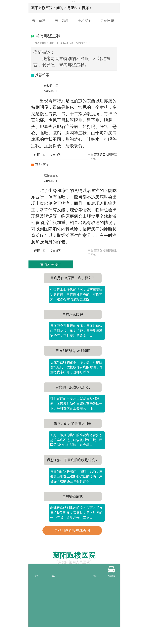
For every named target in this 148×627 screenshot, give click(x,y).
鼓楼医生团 (51, 85)
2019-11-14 (50, 91)
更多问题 (107, 20)
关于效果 (62, 20)
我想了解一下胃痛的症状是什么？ (72, 460)
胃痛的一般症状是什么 (73, 387)
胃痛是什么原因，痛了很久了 (72, 278)
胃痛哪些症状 (72, 496)
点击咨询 (55, 154)
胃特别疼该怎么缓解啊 (73, 351)
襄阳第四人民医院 (105, 154)
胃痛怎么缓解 (72, 314)
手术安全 (84, 20)
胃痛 (85, 8)
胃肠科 (72, 8)
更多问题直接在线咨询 (72, 530)
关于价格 (39, 20)
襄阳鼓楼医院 (42, 8)
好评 (35, 154)
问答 (59, 8)
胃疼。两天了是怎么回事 (72, 423)
